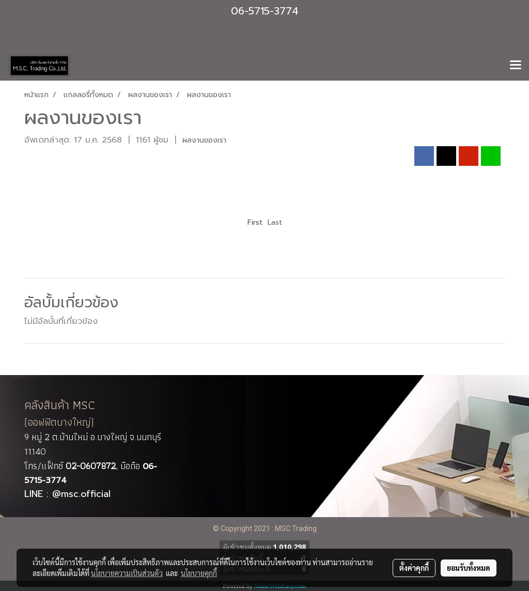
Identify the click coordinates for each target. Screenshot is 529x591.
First (254, 222)
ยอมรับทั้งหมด (468, 567)
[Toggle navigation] (515, 65)
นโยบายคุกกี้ (199, 573)
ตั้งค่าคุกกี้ (414, 567)
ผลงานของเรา (204, 140)
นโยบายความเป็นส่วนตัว (127, 573)
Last (275, 222)
